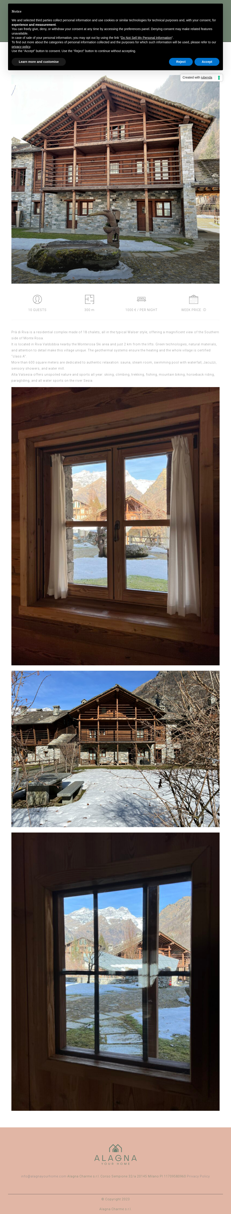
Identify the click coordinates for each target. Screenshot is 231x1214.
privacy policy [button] (21, 46)
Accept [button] (207, 62)
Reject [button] (181, 62)
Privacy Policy (198, 1176)
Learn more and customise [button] (39, 62)
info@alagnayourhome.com (43, 1176)
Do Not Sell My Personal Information (146, 37)
